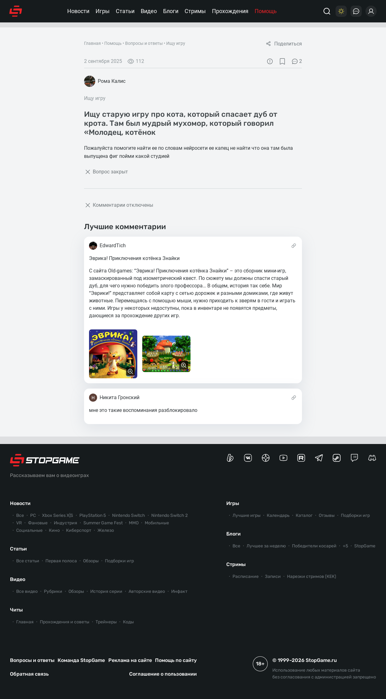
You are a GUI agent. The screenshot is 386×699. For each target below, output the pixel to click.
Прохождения (230, 11)
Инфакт (179, 591)
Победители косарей (314, 546)
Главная (92, 43)
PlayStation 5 (92, 515)
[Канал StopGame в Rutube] (301, 458)
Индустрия (65, 523)
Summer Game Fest (103, 523)
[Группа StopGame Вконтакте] (248, 458)
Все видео (27, 591)
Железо (105, 530)
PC (33, 515)
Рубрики (53, 591)
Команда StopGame (81, 660)
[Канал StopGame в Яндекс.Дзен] (266, 458)
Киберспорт (78, 530)
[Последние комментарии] (356, 11)
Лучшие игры (247, 515)
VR (19, 523)
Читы (16, 610)
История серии (106, 591)
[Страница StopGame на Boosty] (230, 458)
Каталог (304, 515)
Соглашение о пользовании (163, 674)
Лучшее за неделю (266, 546)
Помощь (266, 11)
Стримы (195, 11)
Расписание (246, 576)
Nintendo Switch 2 (169, 515)
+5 (345, 546)
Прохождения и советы (64, 622)
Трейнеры (106, 622)
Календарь (278, 515)
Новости (78, 11)
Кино (54, 530)
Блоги (170, 11)
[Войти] (371, 11)
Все (20, 515)
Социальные (29, 530)
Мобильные (157, 523)
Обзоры (91, 561)
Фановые (38, 523)
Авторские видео (147, 591)
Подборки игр (119, 561)
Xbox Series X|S (57, 515)
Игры (103, 11)
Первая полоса (61, 561)
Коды (128, 622)
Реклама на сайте (130, 660)
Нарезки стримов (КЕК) (311, 576)
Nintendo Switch (128, 515)
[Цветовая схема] (341, 11)
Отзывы (327, 515)
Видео (149, 11)
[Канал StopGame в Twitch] (354, 458)
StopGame (364, 546)
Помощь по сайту (176, 660)
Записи (273, 576)
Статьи (125, 11)
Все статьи (27, 561)
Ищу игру (175, 43)
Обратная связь (29, 674)
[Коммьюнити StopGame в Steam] (337, 458)
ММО (134, 523)
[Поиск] (327, 11)
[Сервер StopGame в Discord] (372, 458)
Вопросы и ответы (144, 43)
